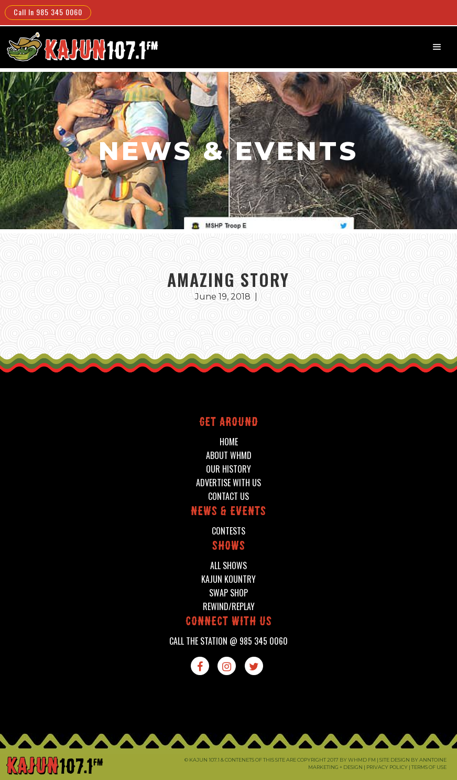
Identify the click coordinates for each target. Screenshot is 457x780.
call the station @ (228, 641)
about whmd (229, 455)
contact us (228, 496)
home (229, 441)
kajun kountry (228, 579)
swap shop (228, 593)
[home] (81, 46)
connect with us (229, 622)
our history (228, 469)
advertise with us (228, 482)
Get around (228, 423)
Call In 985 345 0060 (48, 11)
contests (228, 531)
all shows (228, 565)
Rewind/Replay (229, 606)
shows (228, 546)
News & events (228, 512)
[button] (437, 47)
